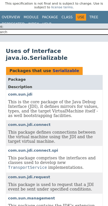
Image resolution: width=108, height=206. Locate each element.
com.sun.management (31, 198)
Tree (93, 17)
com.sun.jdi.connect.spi (33, 150)
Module (31, 17)
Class (67, 17)
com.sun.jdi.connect (29, 124)
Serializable (65, 70)
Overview (11, 17)
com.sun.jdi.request (29, 177)
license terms (62, 7)
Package (50, 17)
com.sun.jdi (20, 94)
